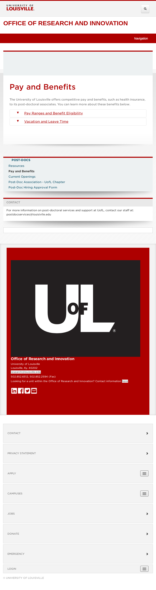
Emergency (78, 553)
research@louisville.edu (26, 372)
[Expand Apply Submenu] (144, 473)
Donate (78, 533)
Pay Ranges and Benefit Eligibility (50, 113)
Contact (78, 433)
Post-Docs (21, 160)
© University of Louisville (23, 577)
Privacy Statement (78, 453)
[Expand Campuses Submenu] (144, 493)
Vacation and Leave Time (42, 122)
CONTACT (13, 202)
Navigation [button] (143, 38)
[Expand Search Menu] (145, 8)
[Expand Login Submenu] (144, 569)
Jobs (78, 513)
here (125, 381)
